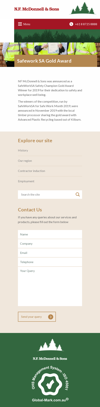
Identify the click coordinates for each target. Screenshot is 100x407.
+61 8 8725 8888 (86, 24)
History (23, 150)
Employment (26, 181)
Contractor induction (31, 170)
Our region (25, 160)
